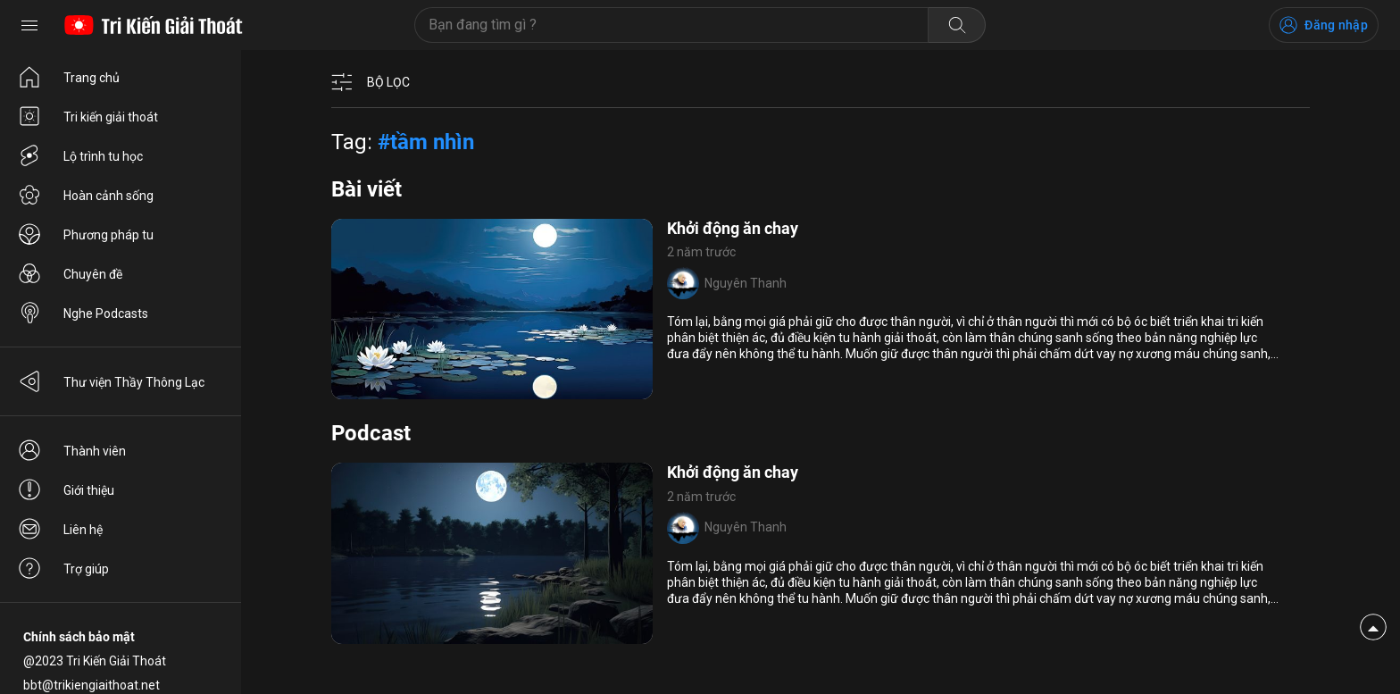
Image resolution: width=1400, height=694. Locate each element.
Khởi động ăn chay (732, 228)
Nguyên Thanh (745, 283)
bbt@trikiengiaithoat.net (91, 685)
